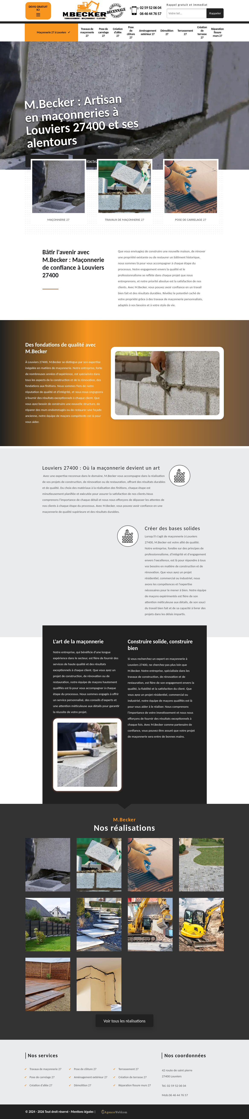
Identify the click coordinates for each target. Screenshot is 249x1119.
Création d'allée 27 (117, 32)
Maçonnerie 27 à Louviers (51, 32)
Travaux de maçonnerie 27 (87, 32)
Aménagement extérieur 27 (147, 32)
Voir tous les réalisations (124, 1020)
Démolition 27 (166, 32)
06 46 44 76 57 (150, 13)
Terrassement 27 (185, 32)
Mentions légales (82, 1112)
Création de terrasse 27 (202, 32)
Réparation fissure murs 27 (217, 32)
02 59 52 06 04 (150, 7)
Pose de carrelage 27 (103, 32)
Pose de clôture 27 (131, 32)
